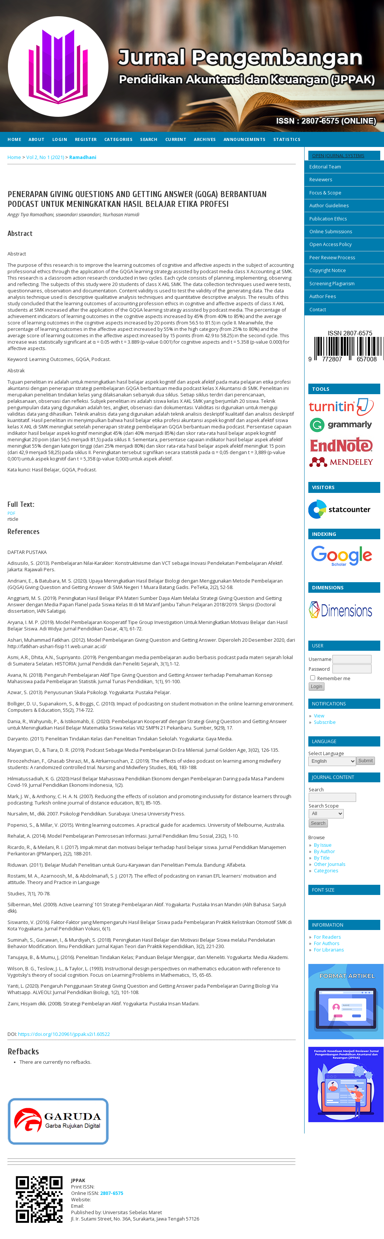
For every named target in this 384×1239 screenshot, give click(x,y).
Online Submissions (330, 231)
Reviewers (320, 179)
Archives (205, 139)
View (319, 716)
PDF (11, 513)
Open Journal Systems (338, 155)
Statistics (286, 139)
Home (14, 139)
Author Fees (322, 296)
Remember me (333, 678)
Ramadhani (82, 157)
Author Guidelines (329, 205)
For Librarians (329, 950)
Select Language (326, 753)
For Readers (327, 937)
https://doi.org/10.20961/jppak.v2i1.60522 (64, 1034)
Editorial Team (325, 167)
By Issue (323, 845)
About (37, 139)
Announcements (245, 139)
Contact (317, 309)
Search (148, 139)
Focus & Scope (325, 193)
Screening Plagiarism (332, 283)
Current (176, 139)
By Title (322, 858)
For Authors (326, 943)
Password (319, 669)
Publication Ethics (328, 219)
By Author (324, 851)
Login (59, 139)
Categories (326, 870)
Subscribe (325, 722)
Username (320, 659)
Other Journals (329, 864)
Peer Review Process (332, 257)
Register (86, 139)
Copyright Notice (327, 270)
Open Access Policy (330, 244)
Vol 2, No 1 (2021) (45, 157)
